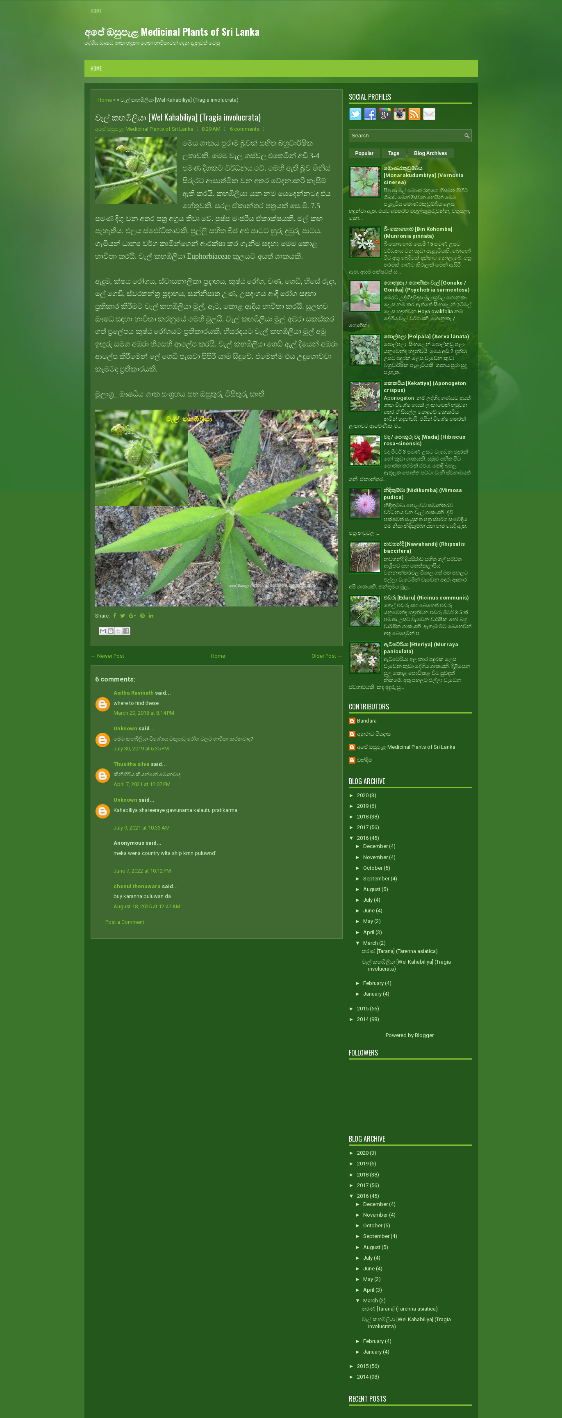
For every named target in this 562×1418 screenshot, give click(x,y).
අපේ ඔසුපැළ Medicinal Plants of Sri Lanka (171, 31)
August (372, 889)
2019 (363, 806)
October (373, 868)
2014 (363, 1019)
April (369, 932)
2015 (363, 1008)
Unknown (125, 728)
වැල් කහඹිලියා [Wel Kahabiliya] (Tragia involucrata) (178, 116)
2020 (363, 795)
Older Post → (327, 656)
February (374, 983)
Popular (364, 153)
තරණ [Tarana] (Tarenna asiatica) (400, 951)
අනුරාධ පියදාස (374, 734)
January (373, 994)
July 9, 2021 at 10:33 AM (142, 828)
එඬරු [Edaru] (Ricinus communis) (426, 598)
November (376, 857)
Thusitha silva (132, 764)
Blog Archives (430, 153)
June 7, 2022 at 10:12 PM (142, 871)
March (371, 943)
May (368, 921)
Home (96, 10)
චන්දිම (364, 760)
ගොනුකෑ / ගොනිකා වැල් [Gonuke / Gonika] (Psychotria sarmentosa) (427, 286)
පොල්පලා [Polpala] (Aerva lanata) (426, 336)
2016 (363, 838)
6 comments (244, 129)
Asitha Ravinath (134, 693)
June (369, 910)
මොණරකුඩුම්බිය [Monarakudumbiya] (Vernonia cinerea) (424, 175)
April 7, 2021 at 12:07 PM (142, 784)
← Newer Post (107, 656)
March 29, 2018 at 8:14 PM (144, 713)
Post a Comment (124, 922)
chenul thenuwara (137, 886)
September (377, 878)
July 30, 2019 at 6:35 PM (141, 748)
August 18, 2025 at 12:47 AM (147, 906)
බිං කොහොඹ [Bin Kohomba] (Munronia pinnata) (418, 232)
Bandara (367, 721)
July (368, 900)
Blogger (424, 1035)
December (376, 846)
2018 (363, 817)
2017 (363, 827)
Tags (393, 153)
